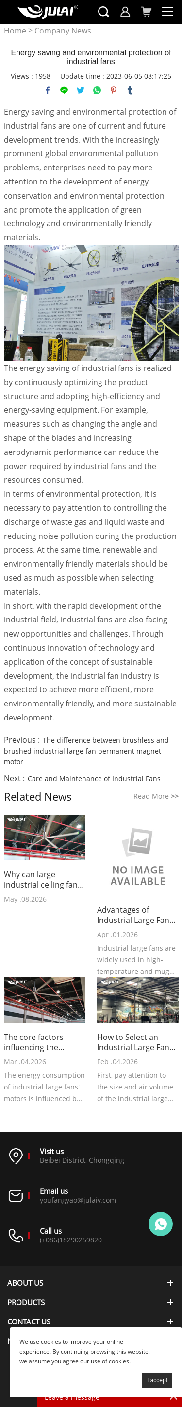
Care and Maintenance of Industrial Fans (94, 778)
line (64, 90)
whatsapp (97, 90)
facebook (47, 90)
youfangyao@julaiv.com (78, 1200)
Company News (62, 31)
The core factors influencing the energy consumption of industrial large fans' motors (42, 1042)
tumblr (130, 90)
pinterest (113, 90)
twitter (80, 90)
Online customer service (161, 1224)
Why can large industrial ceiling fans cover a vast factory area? (43, 880)
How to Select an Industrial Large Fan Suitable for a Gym (133, 1042)
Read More (156, 796)
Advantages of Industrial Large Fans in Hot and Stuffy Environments (135, 915)
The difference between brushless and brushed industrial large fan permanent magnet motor (86, 751)
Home (15, 31)
